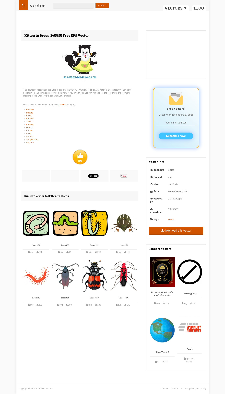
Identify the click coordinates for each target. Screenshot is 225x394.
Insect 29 (65, 298)
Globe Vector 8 (162, 352)
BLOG (199, 8)
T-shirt (29, 121)
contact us (177, 388)
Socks (29, 136)
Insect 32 (94, 245)
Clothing (30, 118)
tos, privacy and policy (195, 388)
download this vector (176, 230)
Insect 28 (94, 298)
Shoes (29, 130)
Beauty (29, 112)
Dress (29, 127)
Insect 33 (65, 245)
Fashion (63, 104)
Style (28, 115)
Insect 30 (36, 298)
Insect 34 (36, 245)
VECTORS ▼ (176, 8)
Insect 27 (123, 298)
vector (37, 5)
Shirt (28, 133)
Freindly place (190, 294)
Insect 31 (124, 245)
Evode (190, 349)
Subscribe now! (176, 136)
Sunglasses (31, 139)
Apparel (30, 142)
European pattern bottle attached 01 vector (162, 293)
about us (165, 388)
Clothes (30, 124)
